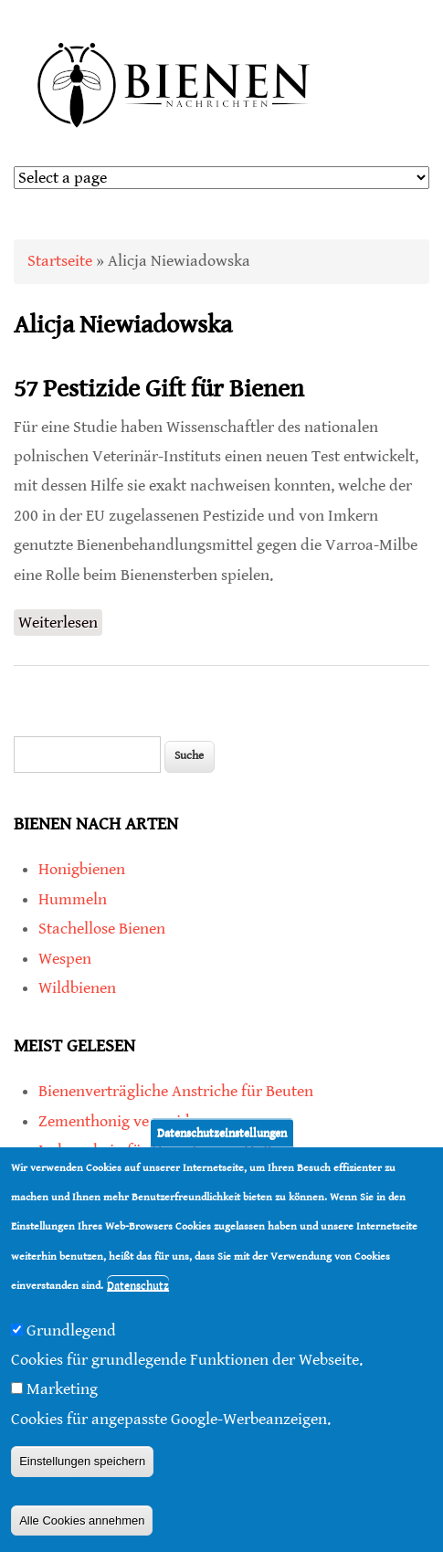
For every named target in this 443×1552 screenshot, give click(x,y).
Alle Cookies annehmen (81, 1520)
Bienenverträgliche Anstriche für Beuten (175, 1091)
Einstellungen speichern (82, 1461)
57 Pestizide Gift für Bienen (159, 389)
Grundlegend (71, 1330)
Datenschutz (138, 1286)
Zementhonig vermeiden (122, 1121)
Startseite (59, 260)
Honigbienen (81, 869)
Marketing (62, 1389)
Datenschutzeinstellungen (222, 1132)
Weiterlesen (60, 620)
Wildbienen (77, 988)
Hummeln (72, 899)
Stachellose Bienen (101, 928)
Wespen (64, 958)
